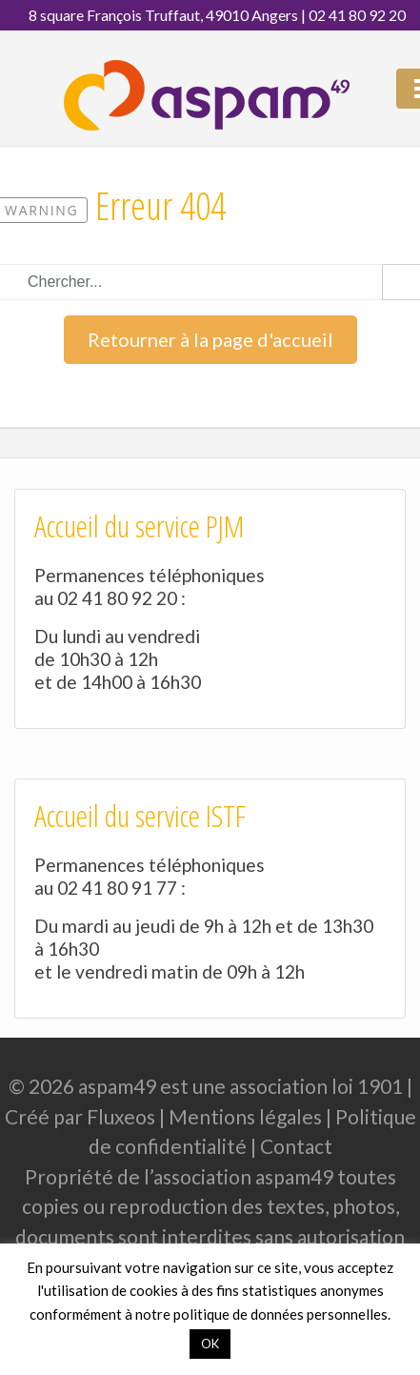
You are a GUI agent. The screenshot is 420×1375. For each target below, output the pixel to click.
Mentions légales (245, 1116)
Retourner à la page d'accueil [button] (210, 339)
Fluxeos (121, 1116)
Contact (296, 1146)
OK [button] (210, 1343)
